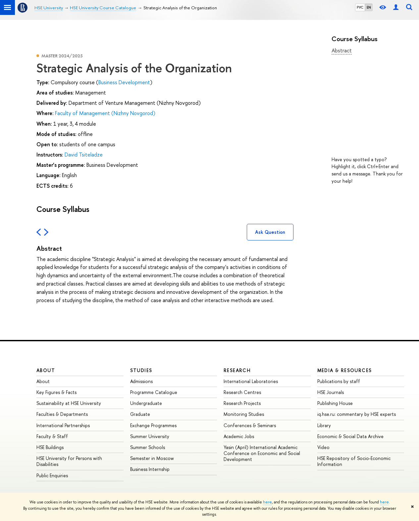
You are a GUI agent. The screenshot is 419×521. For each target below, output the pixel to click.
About (45, 370)
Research (237, 370)
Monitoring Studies (244, 414)
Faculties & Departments (62, 414)
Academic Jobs (239, 436)
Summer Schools (147, 447)
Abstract (342, 50)
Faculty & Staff (52, 436)
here (267, 502)
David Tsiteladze (84, 154)
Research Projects (242, 403)
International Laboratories (251, 381)
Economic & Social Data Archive (350, 436)
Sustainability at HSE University (68, 403)
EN (369, 7)
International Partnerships (63, 425)
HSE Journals (330, 392)
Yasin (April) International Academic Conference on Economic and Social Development (262, 453)
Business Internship (150, 469)
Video (323, 447)
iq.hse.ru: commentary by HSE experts (356, 414)
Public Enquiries (52, 475)
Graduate (140, 414)
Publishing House (335, 403)
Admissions (141, 381)
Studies (141, 370)
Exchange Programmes (153, 425)
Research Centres (242, 392)
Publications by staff (338, 381)
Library (324, 425)
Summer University (149, 436)
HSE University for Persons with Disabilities (69, 461)
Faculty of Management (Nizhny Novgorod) (105, 113)
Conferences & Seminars (250, 425)
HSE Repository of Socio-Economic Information (354, 461)
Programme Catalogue (153, 392)
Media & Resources (344, 370)
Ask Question (270, 232)
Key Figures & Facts (56, 392)
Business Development (124, 82)
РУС (360, 7)
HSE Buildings (50, 447)
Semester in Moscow (152, 458)
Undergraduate (146, 403)
